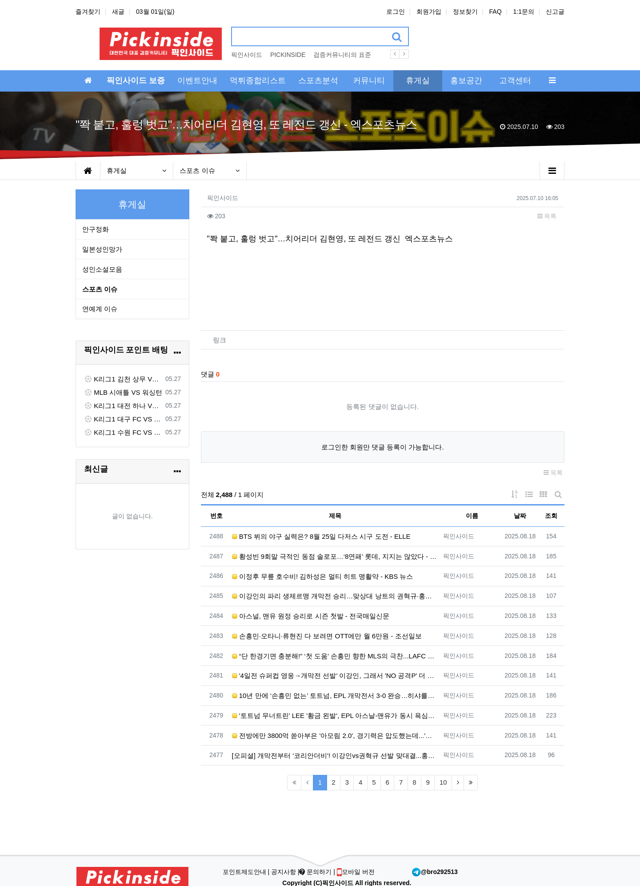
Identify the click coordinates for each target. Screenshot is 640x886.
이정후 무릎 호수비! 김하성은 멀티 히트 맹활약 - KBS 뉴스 (322, 576)
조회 (551, 515)
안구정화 (95, 229)
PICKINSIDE (287, 54)
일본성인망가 (102, 249)
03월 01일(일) (155, 11)
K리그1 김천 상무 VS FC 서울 (123, 379)
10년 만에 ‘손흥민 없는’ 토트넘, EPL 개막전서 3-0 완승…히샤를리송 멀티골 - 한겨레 (335, 695)
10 (443, 782)
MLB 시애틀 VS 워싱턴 (123, 392)
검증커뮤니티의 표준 (342, 54)
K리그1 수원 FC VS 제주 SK (123, 432)
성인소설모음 (102, 269)
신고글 (555, 11)
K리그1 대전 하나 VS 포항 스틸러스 (123, 405)
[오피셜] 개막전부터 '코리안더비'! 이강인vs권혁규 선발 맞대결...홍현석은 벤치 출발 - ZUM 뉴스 (335, 755)
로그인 (395, 11)
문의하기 (316, 871)
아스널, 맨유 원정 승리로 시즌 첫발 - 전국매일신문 (311, 616)
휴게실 (137, 170)
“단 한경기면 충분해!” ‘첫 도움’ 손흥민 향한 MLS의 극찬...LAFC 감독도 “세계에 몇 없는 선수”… (335, 656)
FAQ (495, 11)
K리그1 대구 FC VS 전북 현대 (123, 419)
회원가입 (428, 11)
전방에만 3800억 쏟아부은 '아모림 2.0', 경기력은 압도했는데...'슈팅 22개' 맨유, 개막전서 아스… (335, 735)
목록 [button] (547, 216)
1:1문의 (523, 11)
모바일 (356, 871)
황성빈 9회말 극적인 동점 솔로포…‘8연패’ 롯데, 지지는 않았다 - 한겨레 (335, 556)
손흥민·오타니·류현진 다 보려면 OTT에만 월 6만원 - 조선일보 (327, 636)
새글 (118, 11)
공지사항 (283, 871)
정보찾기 (465, 11)
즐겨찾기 (88, 11)
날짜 (520, 515)
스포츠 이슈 (210, 170)
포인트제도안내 (245, 871)
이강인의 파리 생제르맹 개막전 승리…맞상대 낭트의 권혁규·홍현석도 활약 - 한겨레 (335, 596)
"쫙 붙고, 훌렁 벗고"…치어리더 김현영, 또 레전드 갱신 (304, 238)
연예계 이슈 (99, 309)
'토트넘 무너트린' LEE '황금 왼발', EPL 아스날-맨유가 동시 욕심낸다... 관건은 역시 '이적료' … (335, 715)
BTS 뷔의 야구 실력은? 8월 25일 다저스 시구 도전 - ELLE (321, 536)
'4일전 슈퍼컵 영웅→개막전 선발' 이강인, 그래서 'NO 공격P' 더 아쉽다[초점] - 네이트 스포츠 (335, 675)
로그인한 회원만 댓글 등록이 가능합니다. (382, 447)
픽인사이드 (246, 54)
